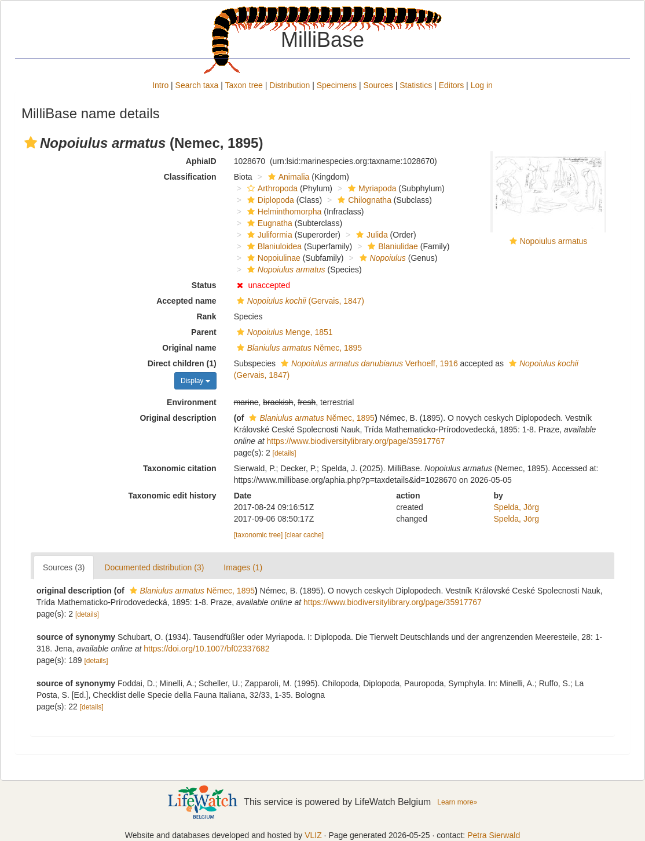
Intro (160, 85)
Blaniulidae (391, 246)
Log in (482, 85)
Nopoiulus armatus (554, 241)
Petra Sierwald (493, 835)
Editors (451, 85)
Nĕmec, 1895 (298, 347)
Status (204, 285)
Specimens (337, 85)
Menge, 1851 (283, 332)
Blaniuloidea (273, 246)
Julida (370, 234)
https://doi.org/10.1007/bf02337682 (206, 648)
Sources (378, 85)
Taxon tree (244, 85)
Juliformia (268, 234)
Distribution (289, 85)
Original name (189, 347)
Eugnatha (268, 223)
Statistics (416, 85)
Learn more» (457, 802)
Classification (190, 176)
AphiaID (201, 161)
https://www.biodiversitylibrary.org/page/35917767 (355, 441)
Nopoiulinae (272, 258)
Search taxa (197, 85)
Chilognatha (363, 200)
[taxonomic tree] (258, 535)
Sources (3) (64, 567)
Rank (206, 316)
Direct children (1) (182, 363)
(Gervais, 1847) (299, 300)
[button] (30, 143)
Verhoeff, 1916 (368, 363)
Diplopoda (269, 200)
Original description (178, 418)
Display (195, 381)
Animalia (287, 176)
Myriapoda (370, 188)
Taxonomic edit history (172, 495)
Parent (204, 332)
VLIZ (313, 835)
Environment (192, 402)
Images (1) (242, 567)
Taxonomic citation (180, 468)
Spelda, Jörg (517, 507)
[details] (284, 453)
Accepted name (186, 300)
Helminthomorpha (283, 211)
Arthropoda (271, 188)
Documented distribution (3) (154, 567)
